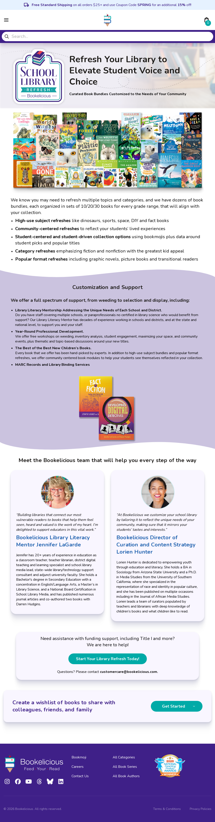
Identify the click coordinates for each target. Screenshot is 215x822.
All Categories (124, 757)
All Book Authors (126, 776)
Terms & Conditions (167, 809)
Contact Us (80, 776)
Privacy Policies (200, 809)
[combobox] (107, 36)
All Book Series (125, 766)
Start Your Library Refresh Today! (107, 658)
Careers (78, 766)
